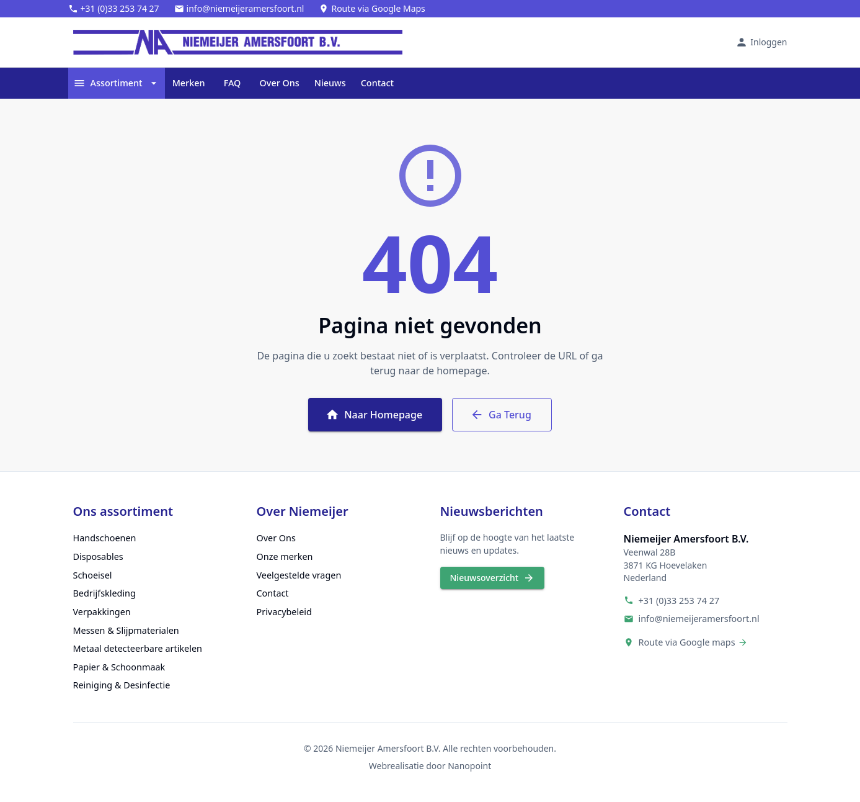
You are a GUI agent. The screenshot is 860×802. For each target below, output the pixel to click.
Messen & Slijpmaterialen (126, 630)
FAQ (232, 83)
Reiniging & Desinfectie (122, 685)
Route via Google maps (687, 642)
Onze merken (285, 556)
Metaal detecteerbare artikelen (137, 648)
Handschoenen (104, 538)
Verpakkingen (102, 612)
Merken (189, 83)
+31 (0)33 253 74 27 (679, 600)
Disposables (98, 556)
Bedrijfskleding (104, 593)
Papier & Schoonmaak (119, 667)
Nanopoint (469, 766)
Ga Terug (502, 415)
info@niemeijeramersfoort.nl (699, 618)
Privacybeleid (284, 612)
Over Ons (279, 83)
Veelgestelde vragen (299, 575)
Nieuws (330, 83)
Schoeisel (92, 575)
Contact (377, 83)
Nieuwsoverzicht (492, 578)
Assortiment (116, 83)
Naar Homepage (375, 414)
